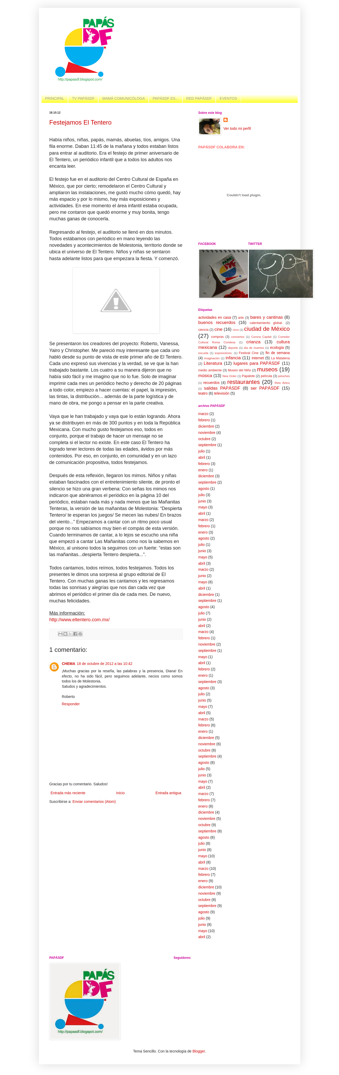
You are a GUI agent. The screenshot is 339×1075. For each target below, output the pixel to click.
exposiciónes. (224, 353)
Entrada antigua (168, 793)
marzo (203, 414)
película (266, 376)
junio (202, 501)
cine (218, 329)
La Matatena (280, 358)
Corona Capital (261, 336)
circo (236, 329)
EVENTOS (228, 98)
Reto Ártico (282, 382)
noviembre (206, 432)
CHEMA (68, 664)
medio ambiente (210, 370)
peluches (284, 376)
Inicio (120, 793)
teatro (203, 393)
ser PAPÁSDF (265, 388)
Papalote (248, 376)
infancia (233, 357)
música (205, 375)
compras (217, 337)
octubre (204, 439)
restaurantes (243, 382)
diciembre (206, 426)
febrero (204, 420)
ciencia (203, 330)
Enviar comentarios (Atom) (94, 801)
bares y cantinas (266, 317)
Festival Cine (248, 353)
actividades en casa (214, 317)
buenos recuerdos (216, 322)
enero (203, 470)
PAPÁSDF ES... (166, 98)
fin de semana (278, 353)
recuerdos (211, 382)
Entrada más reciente (68, 793)
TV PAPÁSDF (83, 98)
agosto (203, 488)
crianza (253, 341)
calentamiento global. (266, 323)
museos (267, 369)
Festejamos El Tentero (80, 122)
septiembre (207, 445)
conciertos (237, 336)
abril (201, 457)
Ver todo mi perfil (237, 128)
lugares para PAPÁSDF (256, 363)
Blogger (198, 1051)
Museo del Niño (239, 370)
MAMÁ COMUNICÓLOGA (123, 98)
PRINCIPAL (54, 98)
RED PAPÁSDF (199, 98)
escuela (203, 353)
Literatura (213, 363)
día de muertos (254, 347)
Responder (71, 704)
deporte (233, 347)
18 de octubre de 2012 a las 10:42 (105, 664)
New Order (229, 376)
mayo (202, 507)
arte (241, 318)
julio (201, 451)
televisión (221, 393)
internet (258, 358)
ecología (277, 347)
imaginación (212, 358)
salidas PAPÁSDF (222, 388)
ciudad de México (267, 329)
